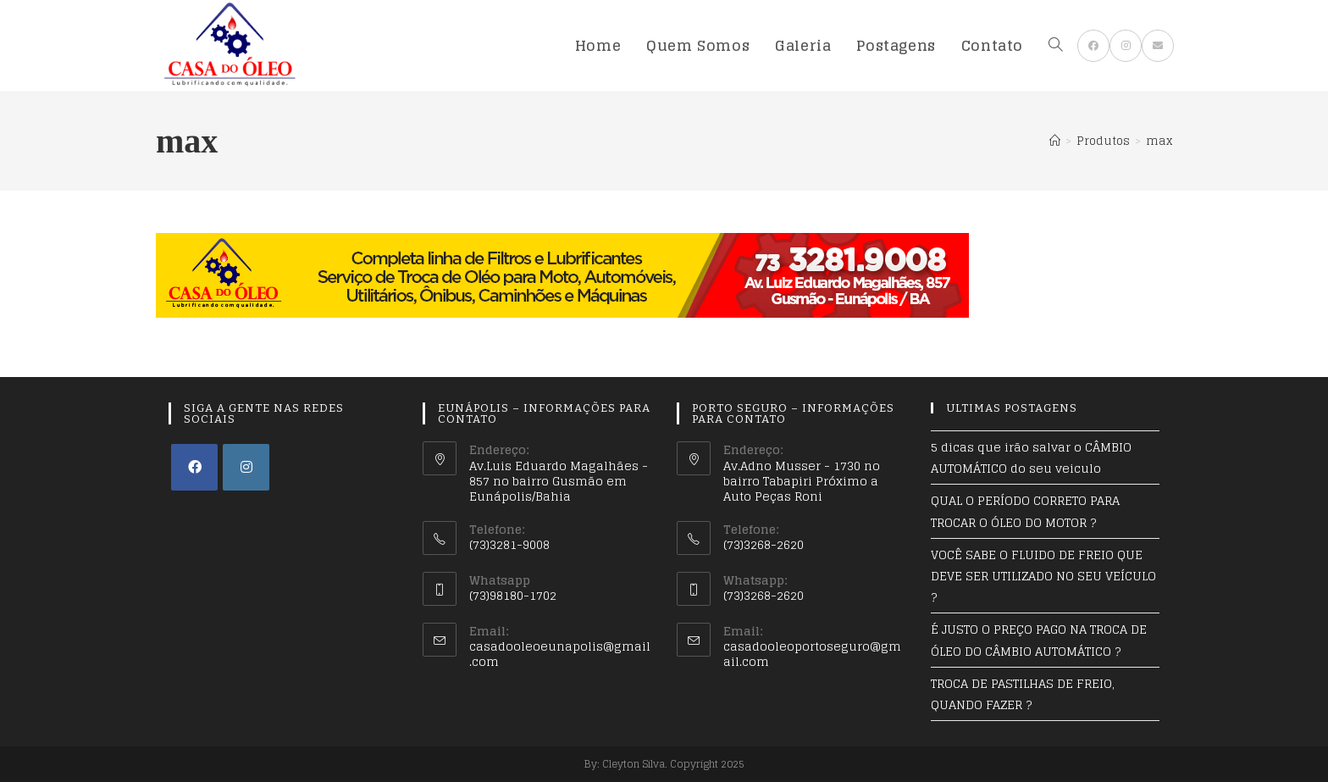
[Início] (1054, 141)
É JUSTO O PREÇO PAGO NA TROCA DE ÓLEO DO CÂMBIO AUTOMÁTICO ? (1039, 639)
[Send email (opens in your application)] (1158, 46)
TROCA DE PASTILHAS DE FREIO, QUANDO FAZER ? (1023, 694)
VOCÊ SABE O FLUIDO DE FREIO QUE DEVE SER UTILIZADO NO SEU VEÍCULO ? (1043, 575)
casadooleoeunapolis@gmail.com (559, 653)
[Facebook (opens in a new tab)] (1093, 46)
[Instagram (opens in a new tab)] (1125, 46)
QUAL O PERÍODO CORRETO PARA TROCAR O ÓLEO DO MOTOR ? (1025, 511)
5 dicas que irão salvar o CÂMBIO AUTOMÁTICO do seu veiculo (1031, 457)
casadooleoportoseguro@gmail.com (812, 653)
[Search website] (1056, 46)
